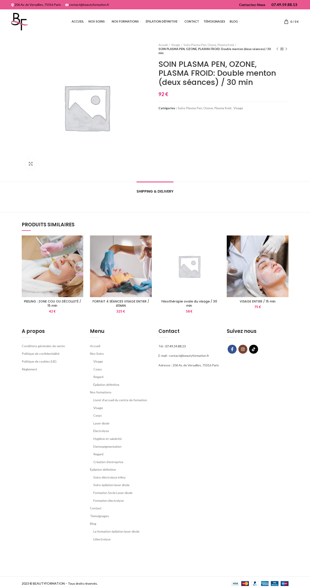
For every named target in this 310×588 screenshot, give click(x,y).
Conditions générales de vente (43, 346)
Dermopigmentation (107, 446)
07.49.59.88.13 (175, 346)
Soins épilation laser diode (111, 485)
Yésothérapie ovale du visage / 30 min (189, 303)
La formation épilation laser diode (116, 531)
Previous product (277, 49)
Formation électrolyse (108, 500)
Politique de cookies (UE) (39, 361)
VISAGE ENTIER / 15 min (258, 301)
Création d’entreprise (108, 462)
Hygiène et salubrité (107, 439)
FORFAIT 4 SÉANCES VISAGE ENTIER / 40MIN (120, 303)
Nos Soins (97, 353)
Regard (98, 377)
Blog (93, 523)
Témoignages (99, 516)
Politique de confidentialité (41, 353)
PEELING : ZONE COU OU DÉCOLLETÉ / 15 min (52, 303)
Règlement (29, 369)
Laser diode (101, 423)
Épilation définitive (106, 384)
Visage (175, 45)
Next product (286, 49)
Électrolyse (101, 431)
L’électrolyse (102, 539)
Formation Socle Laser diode (113, 493)
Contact (96, 508)
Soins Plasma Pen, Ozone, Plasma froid (209, 45)
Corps (97, 369)
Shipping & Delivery (155, 191)
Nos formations (100, 392)
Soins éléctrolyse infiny (109, 477)
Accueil (163, 45)
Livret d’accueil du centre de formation (120, 400)
